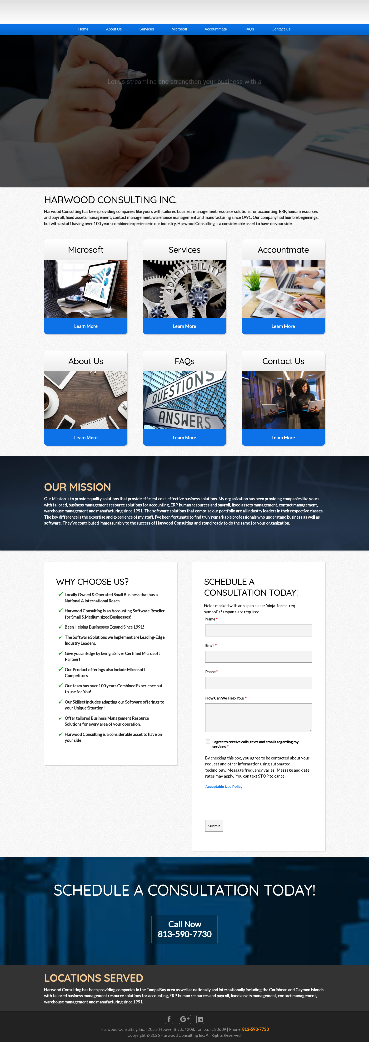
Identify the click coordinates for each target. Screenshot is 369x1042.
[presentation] (241, 804)
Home (83, 29)
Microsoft (179, 29)
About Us (114, 29)
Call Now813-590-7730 (184, 929)
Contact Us (281, 29)
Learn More (86, 326)
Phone (211, 671)
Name (211, 619)
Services (146, 29)
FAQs (249, 29)
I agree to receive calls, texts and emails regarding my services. (255, 744)
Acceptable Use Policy (223, 787)
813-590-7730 (255, 1029)
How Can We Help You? (226, 698)
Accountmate (216, 29)
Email (211, 645)
